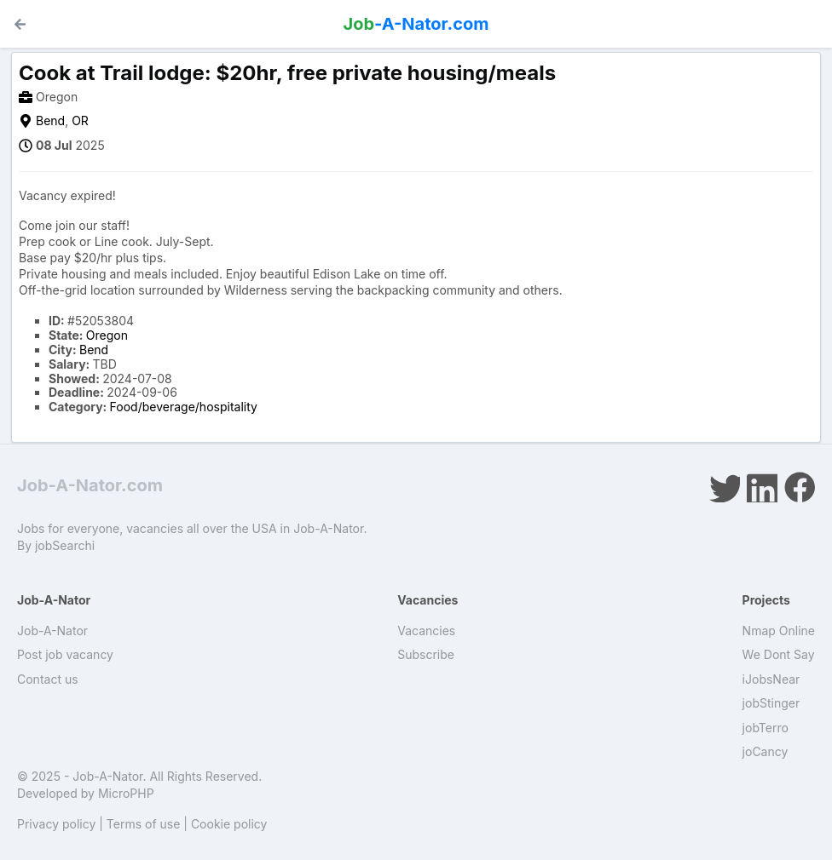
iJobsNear (771, 679)
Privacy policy (56, 824)
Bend (50, 120)
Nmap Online (778, 630)
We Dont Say (778, 654)
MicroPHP (126, 793)
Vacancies (426, 630)
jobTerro (765, 727)
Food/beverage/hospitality (183, 406)
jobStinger (771, 703)
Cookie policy (229, 824)
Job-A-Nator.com (90, 485)
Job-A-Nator (52, 630)
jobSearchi (65, 545)
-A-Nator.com (416, 24)
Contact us (47, 679)
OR (80, 120)
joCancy (765, 751)
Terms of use (144, 824)
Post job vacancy (65, 654)
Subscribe (425, 654)
